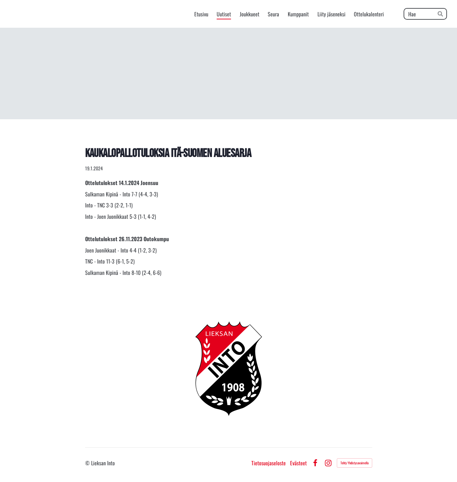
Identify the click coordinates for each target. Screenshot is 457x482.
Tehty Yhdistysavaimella (354, 462)
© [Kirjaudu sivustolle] (88, 463)
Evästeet (298, 463)
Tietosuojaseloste (268, 463)
